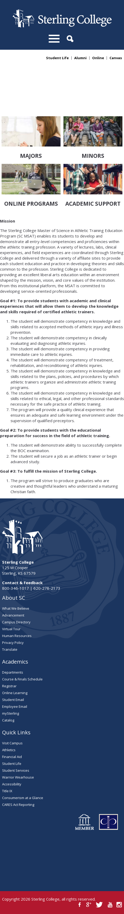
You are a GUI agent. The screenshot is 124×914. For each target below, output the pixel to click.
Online (98, 58)
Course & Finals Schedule (22, 679)
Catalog (8, 720)
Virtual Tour (11, 629)
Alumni (80, 58)
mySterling (10, 713)
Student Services (15, 770)
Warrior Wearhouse (18, 777)
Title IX (7, 791)
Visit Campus (12, 743)
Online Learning (14, 692)
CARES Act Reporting (18, 804)
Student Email (13, 699)
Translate (9, 649)
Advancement (13, 615)
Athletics (9, 750)
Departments (12, 672)
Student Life (57, 58)
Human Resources (17, 635)
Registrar (9, 686)
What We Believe (15, 608)
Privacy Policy (13, 642)
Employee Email (14, 706)
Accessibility (11, 784)
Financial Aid (12, 756)
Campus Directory (16, 622)
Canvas (116, 58)
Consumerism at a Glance (22, 797)
